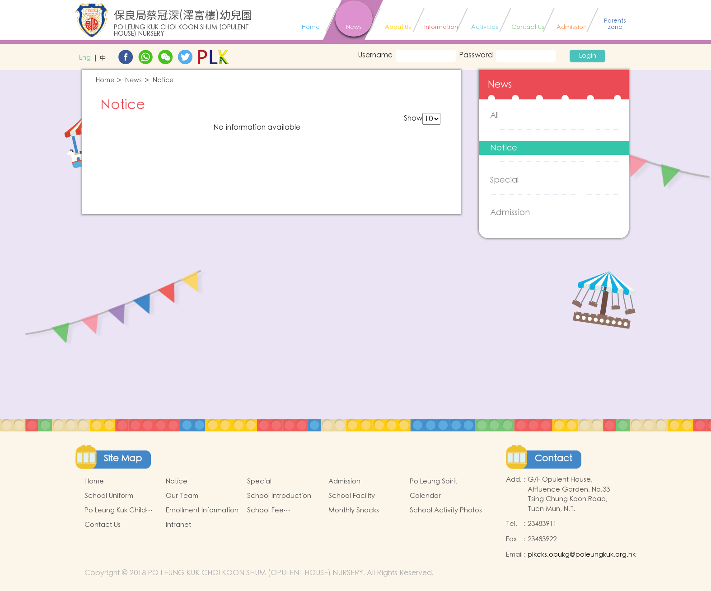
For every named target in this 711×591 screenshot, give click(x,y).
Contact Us (102, 525)
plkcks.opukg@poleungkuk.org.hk (582, 554)
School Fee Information (265, 511)
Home (105, 80)
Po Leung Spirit (433, 481)
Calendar (425, 496)
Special (504, 180)
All (494, 115)
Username (373, 55)
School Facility (351, 496)
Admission (510, 212)
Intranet (178, 525)
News (133, 80)
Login (587, 56)
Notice (163, 80)
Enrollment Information (202, 510)
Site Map (123, 458)
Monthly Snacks (353, 510)
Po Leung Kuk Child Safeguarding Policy (117, 511)
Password (476, 55)
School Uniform (108, 496)
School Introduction (279, 496)
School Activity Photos (446, 510)
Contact (553, 458)
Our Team (182, 496)
